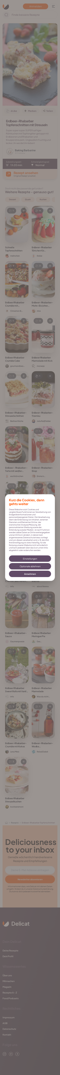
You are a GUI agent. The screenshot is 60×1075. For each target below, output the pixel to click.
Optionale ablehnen (30, 566)
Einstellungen (30, 558)
